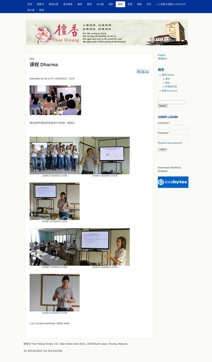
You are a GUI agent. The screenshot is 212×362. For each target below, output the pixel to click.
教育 (89, 4)
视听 (139, 4)
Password (164, 133)
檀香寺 (40, 4)
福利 (111, 4)
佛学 (167, 79)
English (161, 55)
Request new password (170, 143)
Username (164, 123)
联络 (41, 10)
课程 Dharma (168, 75)
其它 (149, 4)
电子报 (30, 10)
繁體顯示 (162, 58)
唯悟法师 (53, 4)
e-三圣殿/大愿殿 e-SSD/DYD (171, 4)
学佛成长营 (171, 86)
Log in (33, 323)
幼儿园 (100, 4)
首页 (29, 4)
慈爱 (130, 4)
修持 (79, 4)
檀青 (120, 4)
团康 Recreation (169, 90)
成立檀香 (68, 4)
